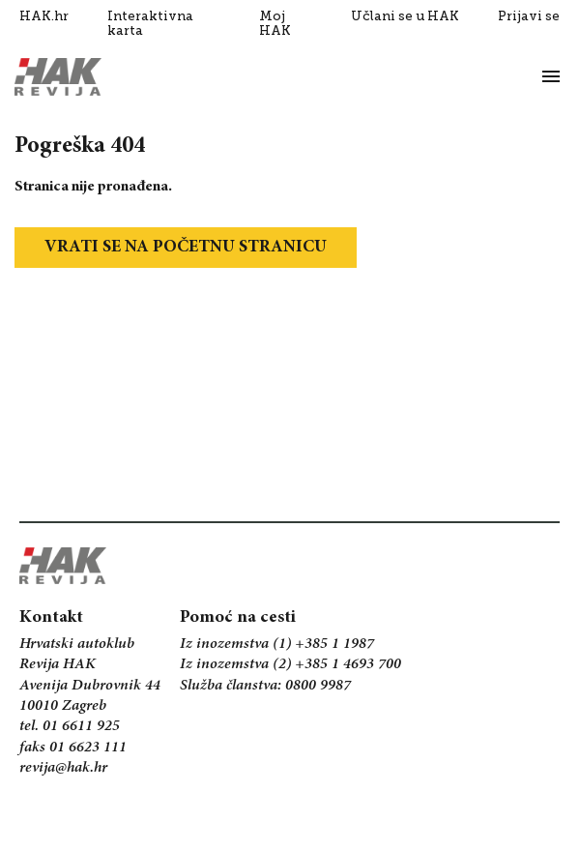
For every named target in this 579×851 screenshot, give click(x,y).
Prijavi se (529, 16)
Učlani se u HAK (405, 16)
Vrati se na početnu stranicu (185, 247)
